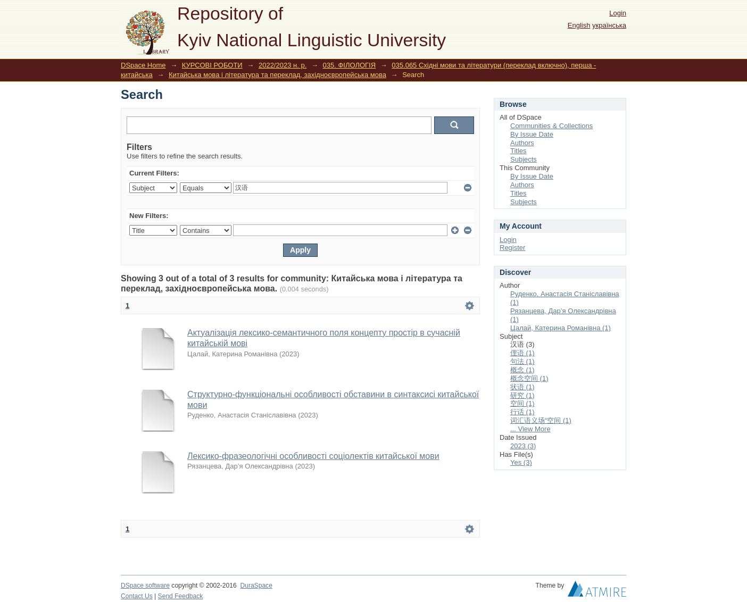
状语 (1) (522, 387)
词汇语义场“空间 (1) (540, 420)
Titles (518, 151)
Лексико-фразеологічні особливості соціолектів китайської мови (313, 456)
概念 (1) (522, 370)
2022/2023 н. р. (282, 65)
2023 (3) (523, 446)
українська (609, 25)
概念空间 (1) (529, 378)
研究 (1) (522, 395)
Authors (522, 143)
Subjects (523, 159)
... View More (530, 429)
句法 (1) (522, 361)
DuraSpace (256, 585)
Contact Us (137, 596)
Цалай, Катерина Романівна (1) (560, 328)
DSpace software (145, 585)
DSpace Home (143, 65)
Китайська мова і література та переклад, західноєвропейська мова (277, 75)
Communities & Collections (551, 126)
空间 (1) (522, 403)
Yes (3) (521, 462)
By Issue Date (531, 134)
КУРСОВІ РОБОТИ (212, 65)
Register (512, 248)
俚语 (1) (522, 353)
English (579, 25)
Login (617, 13)
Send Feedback (180, 596)
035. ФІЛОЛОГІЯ (349, 65)
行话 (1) (522, 412)
